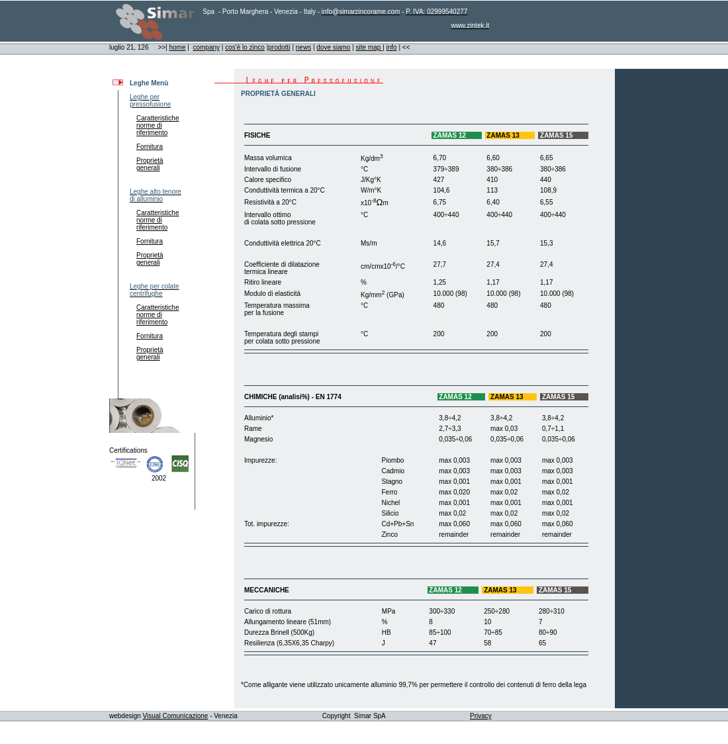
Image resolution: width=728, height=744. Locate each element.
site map (369, 47)
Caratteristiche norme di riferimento (154, 125)
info (392, 47)
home (177, 47)
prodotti (279, 47)
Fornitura (149, 146)
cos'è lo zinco (245, 47)
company (206, 47)
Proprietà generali (146, 164)
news (303, 47)
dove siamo (333, 47)
